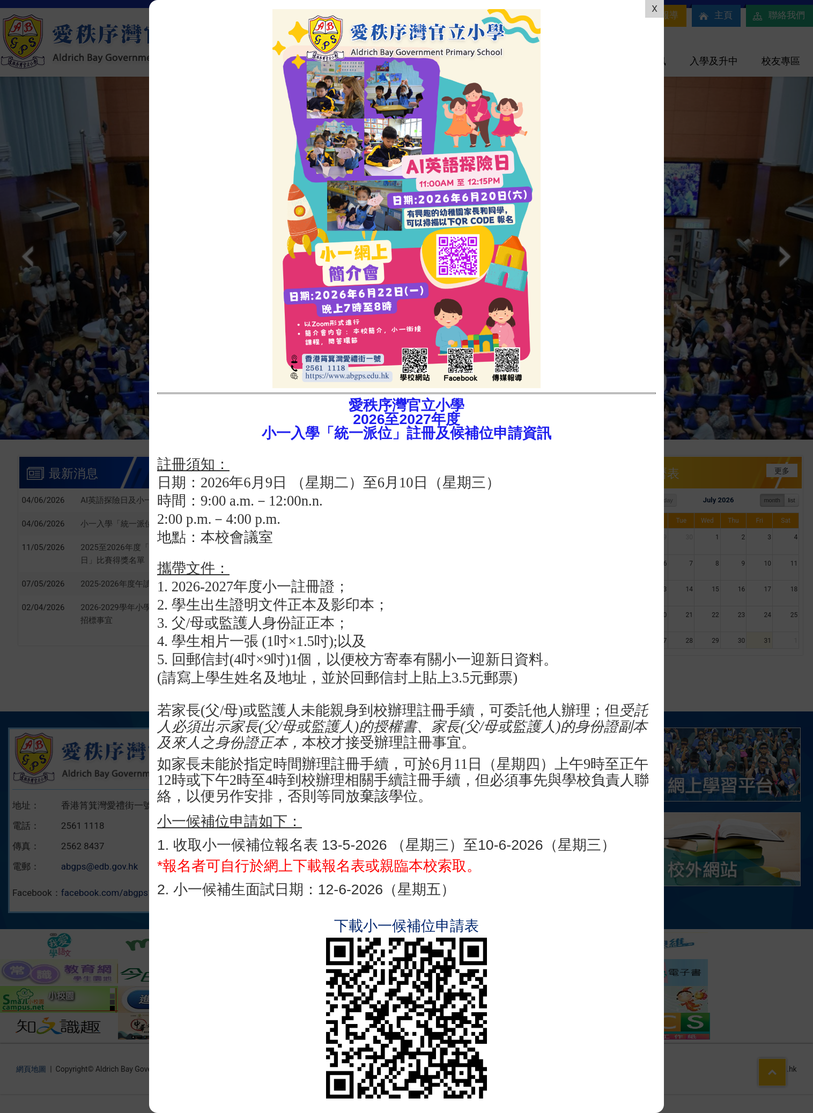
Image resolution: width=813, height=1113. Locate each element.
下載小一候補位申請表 (406, 926)
